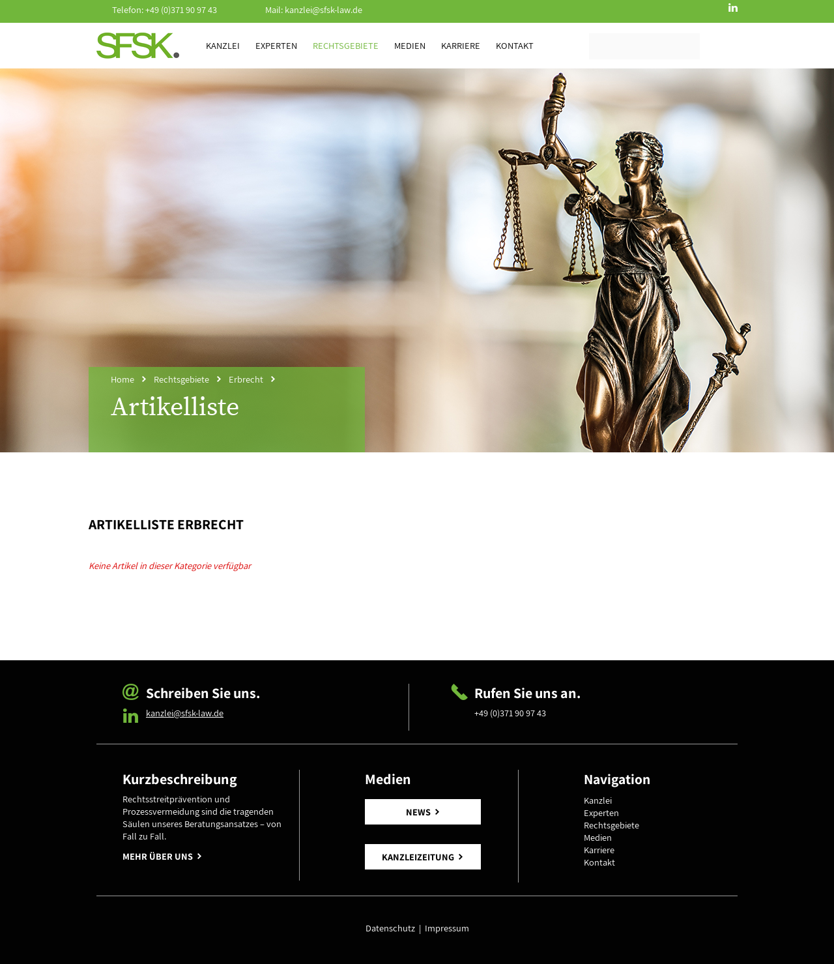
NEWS (418, 812)
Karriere (460, 45)
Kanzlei (223, 45)
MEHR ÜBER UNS (157, 856)
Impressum (447, 928)
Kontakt (515, 45)
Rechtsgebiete (346, 45)
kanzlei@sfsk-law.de (323, 9)
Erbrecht (246, 379)
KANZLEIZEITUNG (418, 857)
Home (122, 379)
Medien (409, 45)
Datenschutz (392, 928)
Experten (276, 45)
